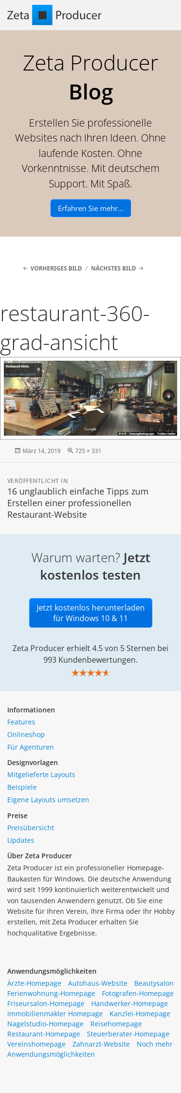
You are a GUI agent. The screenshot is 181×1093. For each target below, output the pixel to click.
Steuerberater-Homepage (128, 1033)
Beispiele (22, 787)
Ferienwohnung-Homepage (51, 993)
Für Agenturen (30, 747)
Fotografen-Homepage (138, 993)
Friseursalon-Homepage (45, 1003)
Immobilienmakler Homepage (55, 1013)
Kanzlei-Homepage (140, 1013)
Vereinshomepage (36, 1044)
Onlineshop (26, 734)
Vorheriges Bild (56, 268)
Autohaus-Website (97, 983)
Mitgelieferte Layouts (41, 774)
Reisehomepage (116, 1023)
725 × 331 (88, 451)
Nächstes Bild (113, 268)
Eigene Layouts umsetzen (48, 799)
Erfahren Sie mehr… (91, 208)
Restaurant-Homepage (43, 1033)
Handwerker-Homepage (129, 1003)
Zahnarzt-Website (101, 1044)
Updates (20, 840)
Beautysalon (154, 983)
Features (21, 721)
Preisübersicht (30, 827)
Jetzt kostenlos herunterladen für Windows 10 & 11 (91, 613)
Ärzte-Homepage (34, 983)
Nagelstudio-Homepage (45, 1023)
